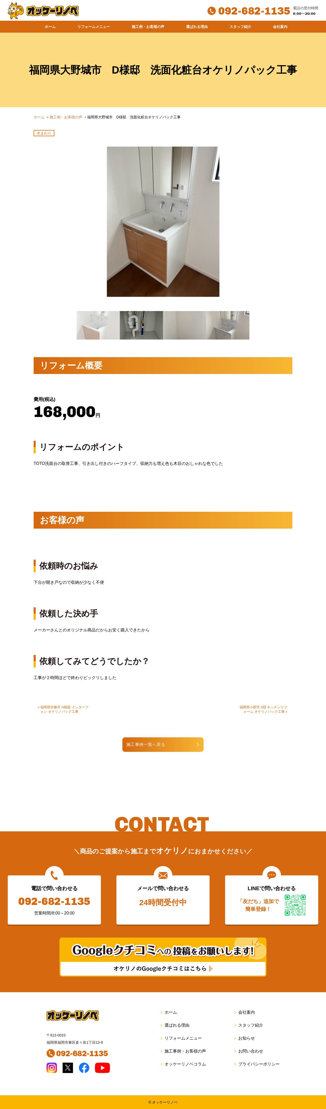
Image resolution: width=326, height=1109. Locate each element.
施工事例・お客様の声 (183, 1051)
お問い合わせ (248, 1051)
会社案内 (280, 27)
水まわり (44, 133)
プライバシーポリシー (256, 1064)
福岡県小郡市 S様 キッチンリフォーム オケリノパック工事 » (263, 709)
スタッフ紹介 (240, 27)
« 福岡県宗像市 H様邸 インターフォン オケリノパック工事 (63, 709)
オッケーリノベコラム (183, 1064)
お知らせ (244, 1038)
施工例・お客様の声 (148, 27)
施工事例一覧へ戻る (146, 744)
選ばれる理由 (197, 27)
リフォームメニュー (93, 27)
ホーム (50, 27)
